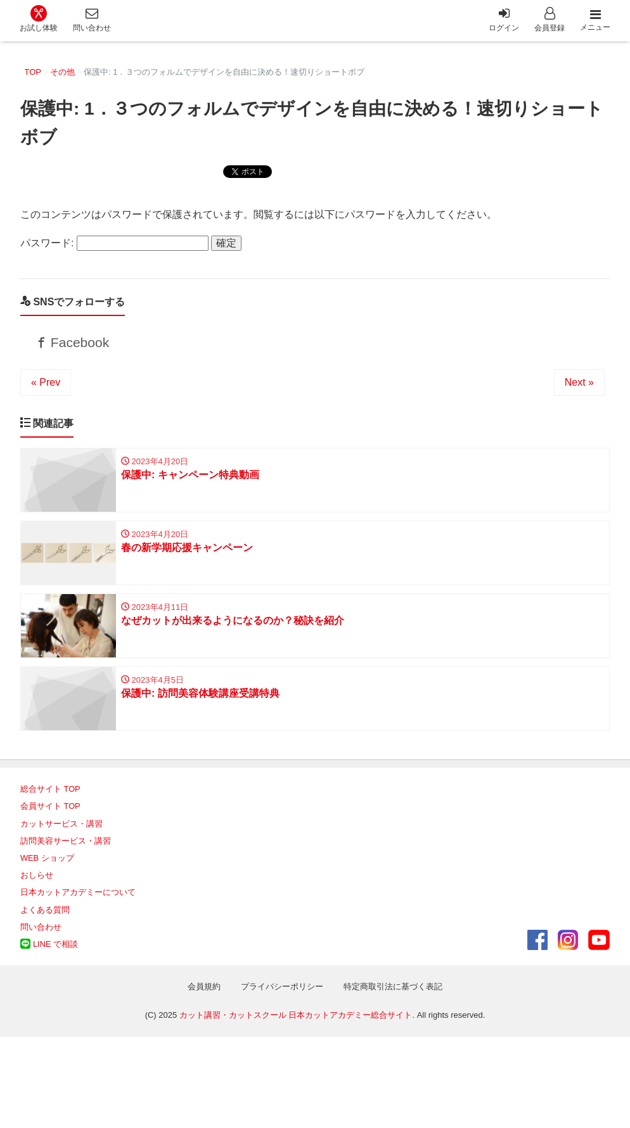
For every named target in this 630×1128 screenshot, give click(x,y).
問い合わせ (40, 939)
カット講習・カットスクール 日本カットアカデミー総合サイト (296, 1027)
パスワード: (114, 243)
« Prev (45, 387)
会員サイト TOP (50, 818)
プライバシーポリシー (282, 999)
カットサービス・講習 (61, 835)
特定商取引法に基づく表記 (393, 999)
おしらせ (36, 887)
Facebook (78, 344)
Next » (579, 387)
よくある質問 (45, 922)
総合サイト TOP (50, 801)
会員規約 (204, 999)
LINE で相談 (55, 956)
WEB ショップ (47, 870)
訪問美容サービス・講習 (65, 853)
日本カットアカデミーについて (78, 904)
